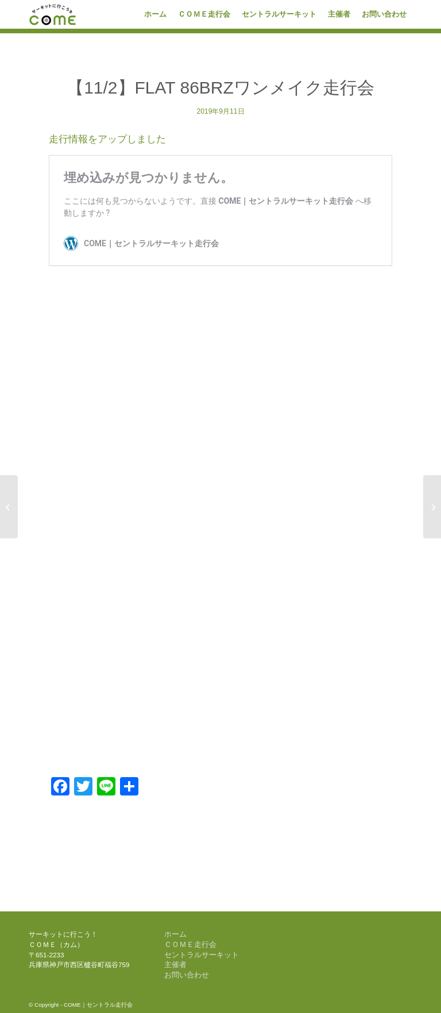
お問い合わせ (186, 975)
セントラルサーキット (201, 954)
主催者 (175, 964)
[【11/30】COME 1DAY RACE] (432, 506)
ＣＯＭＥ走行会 (190, 944)
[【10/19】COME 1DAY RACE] (9, 506)
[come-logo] (53, 14)
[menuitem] (155, 14)
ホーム (175, 934)
